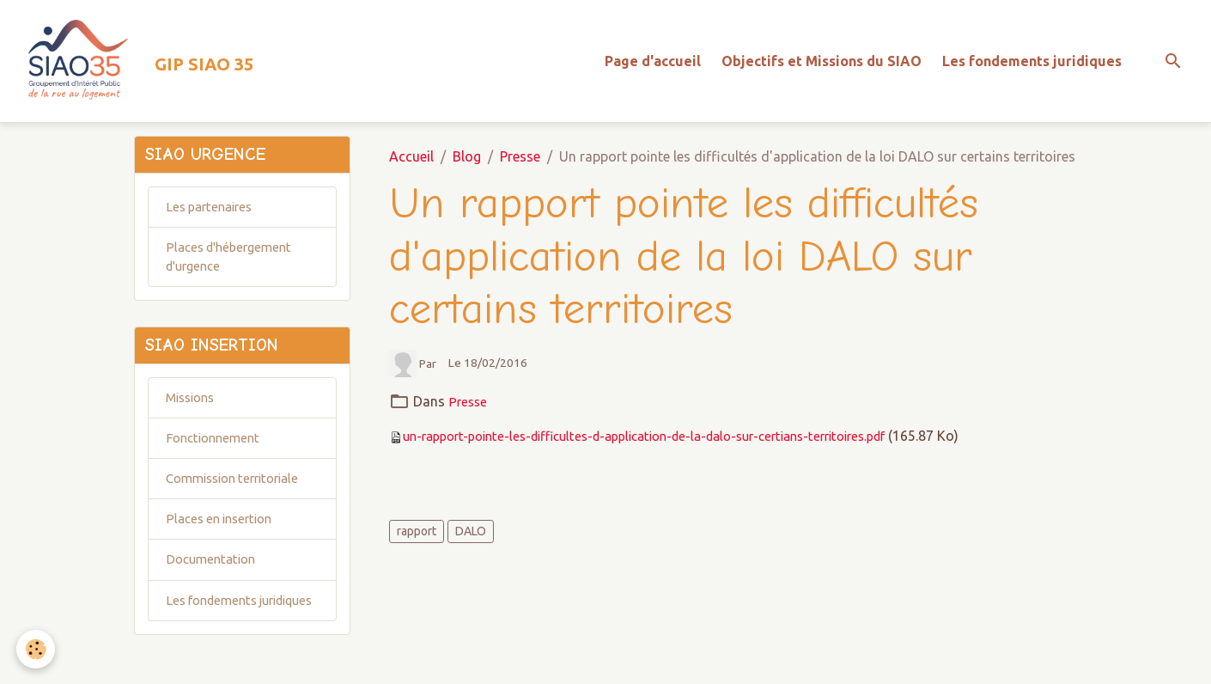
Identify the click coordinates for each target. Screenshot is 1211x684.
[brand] (139, 65)
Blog (467, 165)
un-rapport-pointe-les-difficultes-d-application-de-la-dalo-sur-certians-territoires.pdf (668, 443)
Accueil (411, 165)
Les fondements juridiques (1032, 65)
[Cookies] (36, 648)
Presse (520, 165)
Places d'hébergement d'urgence (233, 271)
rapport (416, 539)
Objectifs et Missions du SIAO (821, 65)
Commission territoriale (239, 502)
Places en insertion (224, 544)
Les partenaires (213, 219)
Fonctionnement (216, 459)
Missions (194, 417)
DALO (470, 539)
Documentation (214, 586)
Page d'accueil (653, 65)
